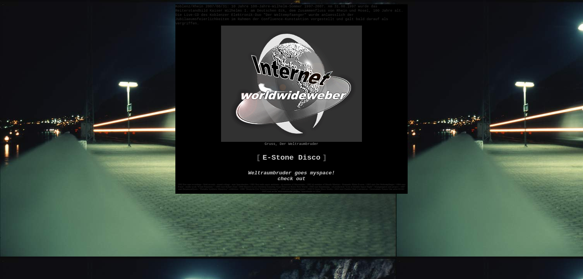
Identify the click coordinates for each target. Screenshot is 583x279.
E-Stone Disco (291, 157)
